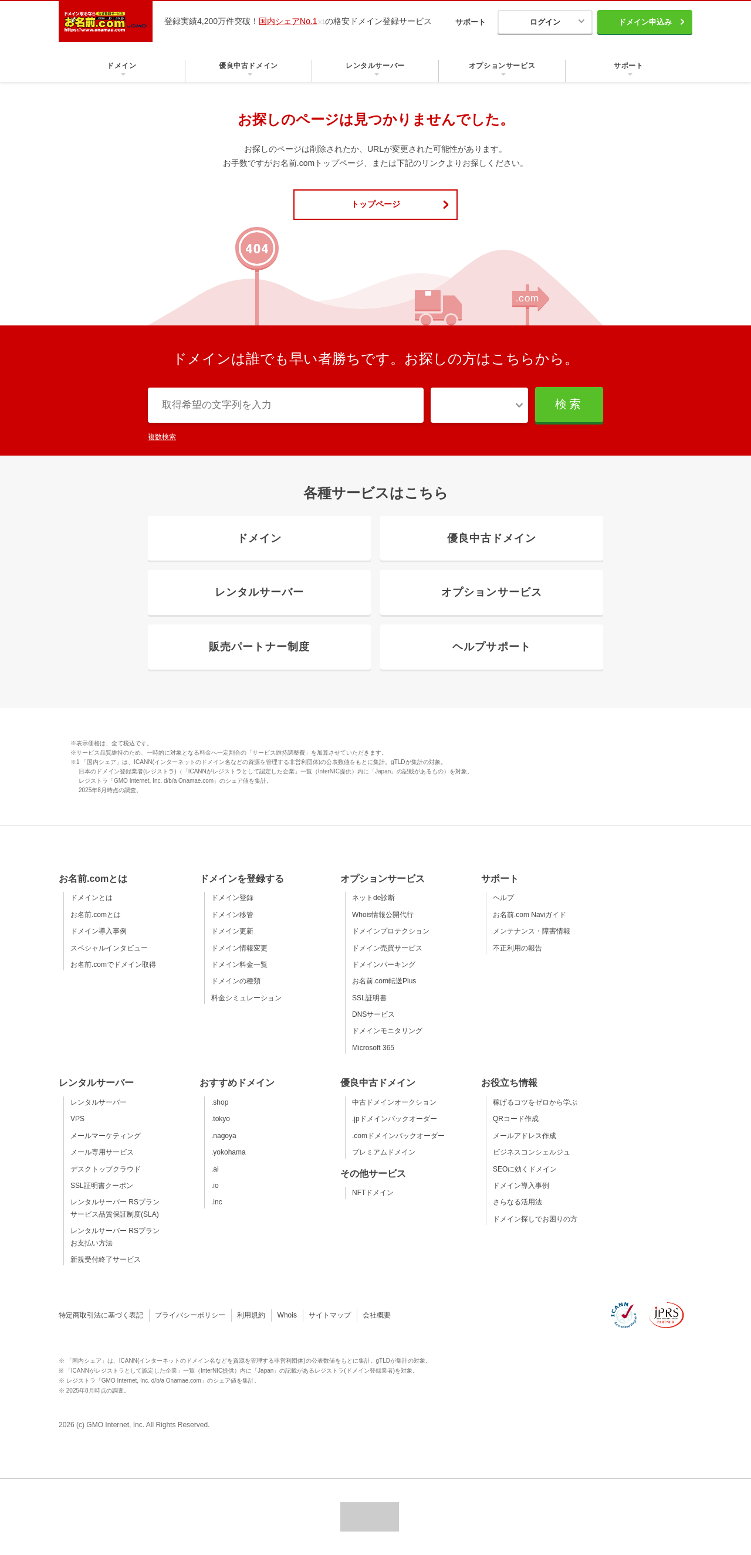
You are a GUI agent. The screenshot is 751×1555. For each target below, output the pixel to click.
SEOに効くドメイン (525, 1169)
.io (215, 1185)
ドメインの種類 (236, 981)
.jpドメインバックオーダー (394, 1119)
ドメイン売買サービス (387, 948)
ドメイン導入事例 (98, 931)
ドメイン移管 (232, 915)
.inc (216, 1202)
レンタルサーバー (98, 1102)
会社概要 (377, 1315)
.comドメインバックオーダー (398, 1136)
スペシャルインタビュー (109, 948)
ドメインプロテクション (390, 931)
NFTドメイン (373, 1193)
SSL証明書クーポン (101, 1185)
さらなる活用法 (517, 1202)
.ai (215, 1169)
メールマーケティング (105, 1136)
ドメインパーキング (383, 964)
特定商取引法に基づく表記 (101, 1315)
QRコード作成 (516, 1119)
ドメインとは (91, 898)
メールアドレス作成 (524, 1136)
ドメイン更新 (232, 931)
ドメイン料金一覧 (239, 964)
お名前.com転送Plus (384, 981)
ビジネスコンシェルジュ (531, 1152)
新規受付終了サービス (105, 1259)
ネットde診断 (373, 898)
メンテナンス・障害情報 (531, 931)
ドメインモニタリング (387, 1031)
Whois (287, 1315)
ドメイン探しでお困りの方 (535, 1219)
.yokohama (228, 1152)
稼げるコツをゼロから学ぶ (535, 1102)
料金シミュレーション (246, 998)
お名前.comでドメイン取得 (113, 964)
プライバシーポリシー (190, 1315)
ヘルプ (503, 898)
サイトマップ (330, 1315)
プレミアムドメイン (383, 1152)
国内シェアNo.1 (288, 21)
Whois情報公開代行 (383, 915)
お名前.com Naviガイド (529, 915)
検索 (569, 404)
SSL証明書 (369, 998)
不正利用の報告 (517, 948)
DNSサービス (373, 1014)
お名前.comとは (95, 915)
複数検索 (162, 437)
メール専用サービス (102, 1152)
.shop (219, 1102)
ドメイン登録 (232, 898)
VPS (77, 1119)
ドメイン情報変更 (239, 948)
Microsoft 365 (373, 1048)
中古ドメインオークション (394, 1102)
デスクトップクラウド (105, 1169)
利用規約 (251, 1315)
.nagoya (223, 1136)
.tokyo (220, 1119)
